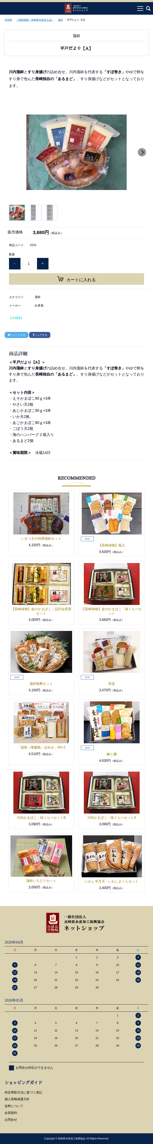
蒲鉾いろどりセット (44, 881)
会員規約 (11, 1112)
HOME (8, 19)
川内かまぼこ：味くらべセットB (41, 817)
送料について (14, 1106)
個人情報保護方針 (17, 1099)
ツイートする (16, 335)
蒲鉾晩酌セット (41, 683)
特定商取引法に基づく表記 (23, 1092)
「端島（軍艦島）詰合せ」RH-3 (41, 747)
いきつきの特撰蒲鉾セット (41, 538)
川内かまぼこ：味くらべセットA (111, 817)
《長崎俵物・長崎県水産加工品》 (35, 19)
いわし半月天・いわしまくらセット (111, 881)
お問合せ (11, 1119)
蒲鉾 (60, 19)
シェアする (39, 335)
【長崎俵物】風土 (111, 545)
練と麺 (112, 754)
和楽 (111, 683)
